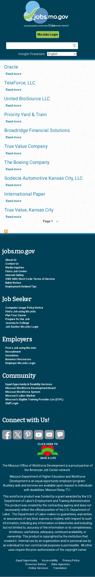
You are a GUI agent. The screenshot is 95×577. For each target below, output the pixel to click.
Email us (49, 435)
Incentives (11, 355)
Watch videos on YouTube (39, 435)
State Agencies (60, 564)
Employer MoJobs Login (20, 363)
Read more (13, 74)
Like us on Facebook (7, 435)
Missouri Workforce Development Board (30, 388)
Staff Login (11, 403)
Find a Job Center (16, 271)
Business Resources (18, 359)
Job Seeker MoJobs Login (21, 326)
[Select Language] (62, 54)
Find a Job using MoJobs (20, 311)
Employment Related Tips (21, 286)
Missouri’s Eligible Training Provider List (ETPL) (34, 399)
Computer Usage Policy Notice (24, 307)
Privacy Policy (70, 560)
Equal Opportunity (26, 560)
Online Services (38, 568)
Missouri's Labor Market (20, 395)
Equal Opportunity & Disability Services (28, 384)
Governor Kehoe (35, 564)
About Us (11, 259)
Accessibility (50, 560)
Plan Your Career (15, 315)
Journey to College (17, 322)
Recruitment (13, 351)
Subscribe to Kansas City (6, 231)
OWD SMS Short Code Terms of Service (30, 279)
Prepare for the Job (17, 319)
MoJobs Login (47, 34)
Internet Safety (14, 275)
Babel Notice (13, 282)
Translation (60, 568)
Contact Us (12, 263)
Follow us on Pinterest (28, 435)
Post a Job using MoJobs (20, 347)
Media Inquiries (14, 267)
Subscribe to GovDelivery (60, 435)
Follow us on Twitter (17, 435)
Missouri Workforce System (22, 391)
